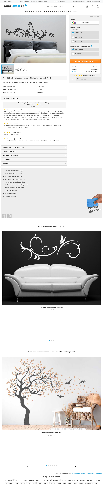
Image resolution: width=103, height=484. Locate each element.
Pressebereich (58, 410)
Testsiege (57, 413)
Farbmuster (42, 413)
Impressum (57, 416)
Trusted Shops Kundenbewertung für (38, 428)
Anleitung (94, 408)
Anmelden (18, 418)
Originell (86, 10)
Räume (5, 10)
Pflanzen (28, 10)
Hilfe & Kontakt (8, 1)
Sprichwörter (16, 10)
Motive (65, 10)
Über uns (57, 406)
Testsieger (59, 426)
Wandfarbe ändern (94, 22)
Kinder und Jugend (52, 10)
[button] (50, 271)
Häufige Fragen (44, 406)
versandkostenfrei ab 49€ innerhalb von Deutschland (87, 379)
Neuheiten (96, 10)
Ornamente (74, 10)
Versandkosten (43, 416)
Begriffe (38, 10)
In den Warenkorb (87, 68)
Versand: (74, 78)
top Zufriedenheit (60, 1)
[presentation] (27, 372)
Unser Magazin (95, 414)
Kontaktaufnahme (44, 410)
